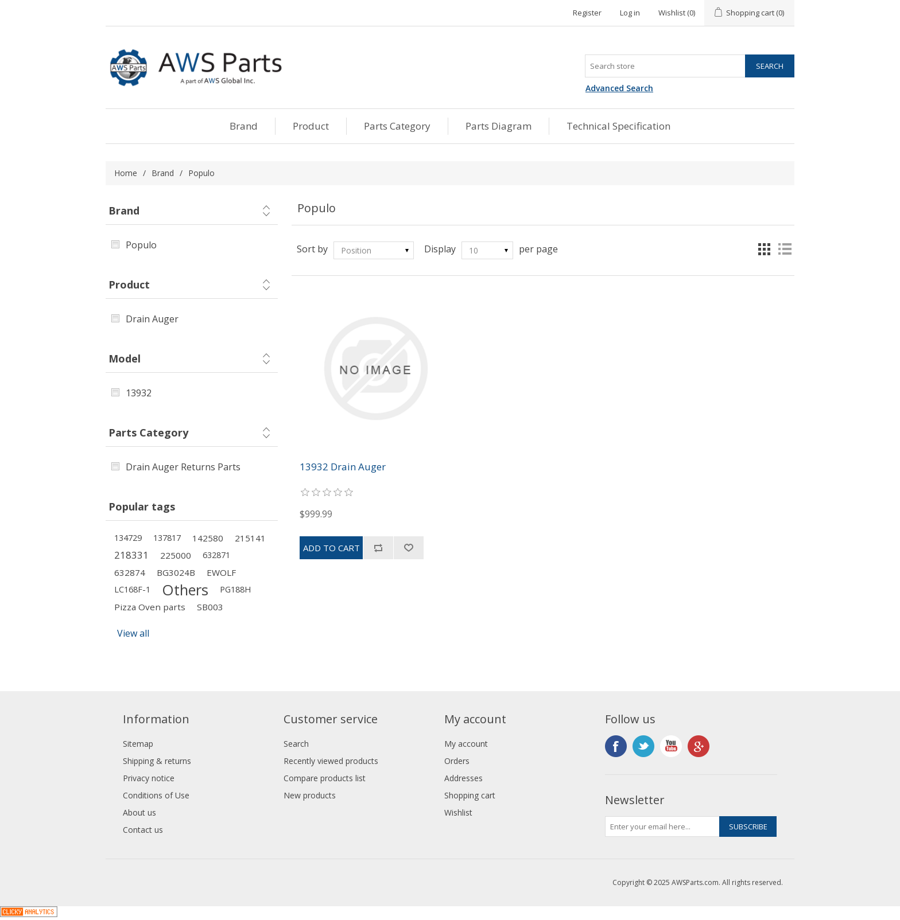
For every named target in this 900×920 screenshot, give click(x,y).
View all (133, 633)
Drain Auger (152, 319)
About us (139, 812)
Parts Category (397, 125)
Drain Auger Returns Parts (183, 467)
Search (296, 743)
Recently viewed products (331, 760)
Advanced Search (619, 88)
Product (311, 125)
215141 (250, 538)
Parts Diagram (498, 125)
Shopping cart (469, 795)
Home (125, 172)
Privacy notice (148, 778)
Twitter (643, 746)
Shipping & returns (157, 760)
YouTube (671, 746)
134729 (128, 537)
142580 (207, 538)
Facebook (616, 746)
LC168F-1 (132, 589)
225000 (175, 555)
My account (466, 743)
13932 (139, 393)
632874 (129, 572)
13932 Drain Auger (343, 467)
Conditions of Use (156, 795)
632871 (216, 554)
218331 (131, 555)
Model (124, 358)
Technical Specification (618, 125)
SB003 (210, 607)
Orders (457, 760)
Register (587, 12)
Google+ (698, 746)
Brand (244, 125)
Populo (141, 245)
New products (310, 795)
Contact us (143, 829)
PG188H (235, 589)
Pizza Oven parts (149, 607)
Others (185, 589)
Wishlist (458, 812)
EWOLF (221, 572)
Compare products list (325, 778)
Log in (630, 12)
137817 (167, 537)
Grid (764, 249)
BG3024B (176, 572)
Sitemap (138, 743)
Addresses (463, 778)
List (785, 249)
